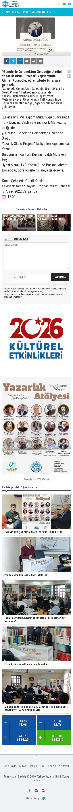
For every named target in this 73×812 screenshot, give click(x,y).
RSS (43, 766)
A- (69, 76)
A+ (69, 71)
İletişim (33, 766)
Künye (22, 766)
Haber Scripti (33, 798)
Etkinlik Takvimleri (58, 766)
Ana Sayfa (10, 766)
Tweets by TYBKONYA (37, 479)
